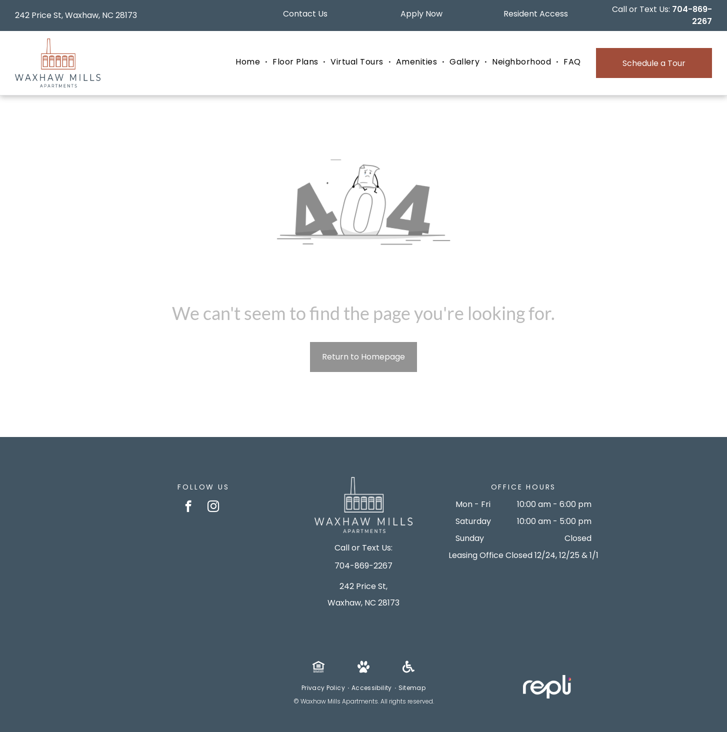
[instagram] (213, 508)
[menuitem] (249, 62)
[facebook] (188, 508)
